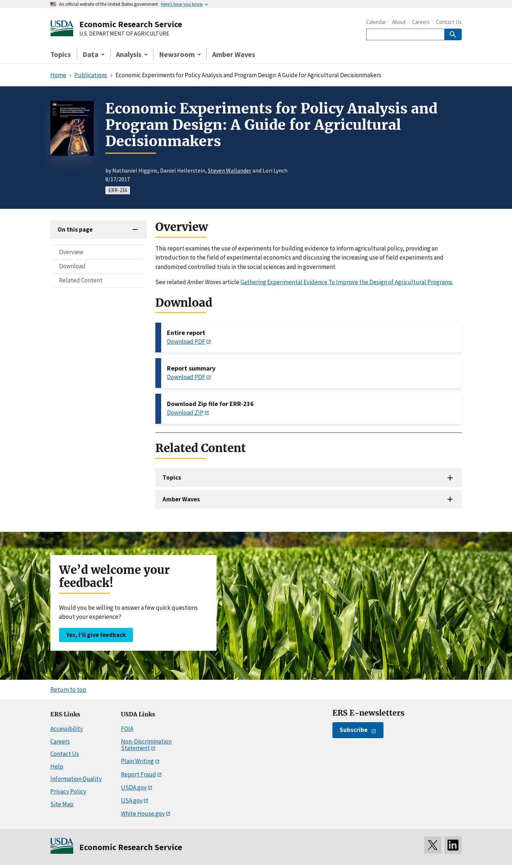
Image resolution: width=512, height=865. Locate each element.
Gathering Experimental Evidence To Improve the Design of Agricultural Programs (346, 282)
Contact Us (449, 22)
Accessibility (66, 729)
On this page (75, 229)
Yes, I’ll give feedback (96, 635)
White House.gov (143, 814)
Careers (421, 22)
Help (56, 766)
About (399, 22)
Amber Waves (233, 54)
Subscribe (354, 730)
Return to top (68, 690)
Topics (60, 54)
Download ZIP (185, 413)
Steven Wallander (229, 170)
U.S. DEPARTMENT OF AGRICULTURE (124, 33)
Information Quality (76, 779)
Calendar (376, 22)
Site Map (62, 804)
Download (72, 266)
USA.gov (132, 800)
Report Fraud (138, 774)
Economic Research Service (130, 24)
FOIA (127, 729)
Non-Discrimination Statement (146, 744)
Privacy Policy (68, 791)
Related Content (80, 280)
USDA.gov (134, 787)
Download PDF (186, 341)
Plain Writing (137, 761)
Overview (71, 252)
